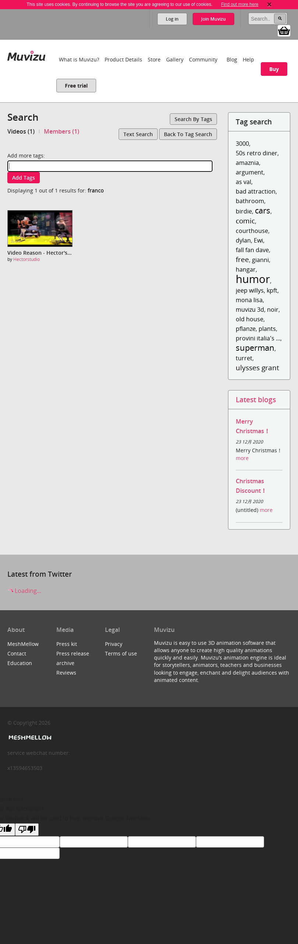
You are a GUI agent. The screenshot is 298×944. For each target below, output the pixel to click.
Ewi (258, 240)
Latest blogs (256, 399)
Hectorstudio (26, 259)
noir (272, 309)
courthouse (252, 231)
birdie (244, 211)
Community (203, 59)
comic (245, 221)
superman (255, 347)
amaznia (247, 163)
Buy (274, 69)
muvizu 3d (250, 309)
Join (213, 19)
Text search (138, 134)
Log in (172, 19)
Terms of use (121, 653)
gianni (260, 260)
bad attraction (256, 191)
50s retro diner (256, 153)
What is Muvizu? (79, 59)
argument (249, 172)
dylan (243, 240)
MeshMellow (23, 643)
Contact (16, 653)
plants (267, 329)
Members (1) (61, 131)
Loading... (24, 591)
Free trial (76, 85)
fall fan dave (252, 250)
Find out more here (239, 4)
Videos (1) (21, 131)
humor (253, 279)
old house (249, 319)
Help (248, 59)
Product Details (123, 59)
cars (262, 210)
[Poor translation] (27, 829)
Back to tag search (188, 134)
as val (243, 182)
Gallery (174, 59)
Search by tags (193, 119)
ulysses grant (257, 367)
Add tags (23, 177)
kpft (272, 290)
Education (19, 663)
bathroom (250, 201)
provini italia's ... (258, 338)
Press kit (66, 643)
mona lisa (249, 300)
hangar (246, 269)
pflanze (246, 329)
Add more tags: (26, 155)
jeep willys (250, 290)
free (242, 259)
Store (154, 59)
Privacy (113, 643)
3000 (242, 143)
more (242, 458)
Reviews (66, 672)
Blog (232, 59)
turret (244, 358)
